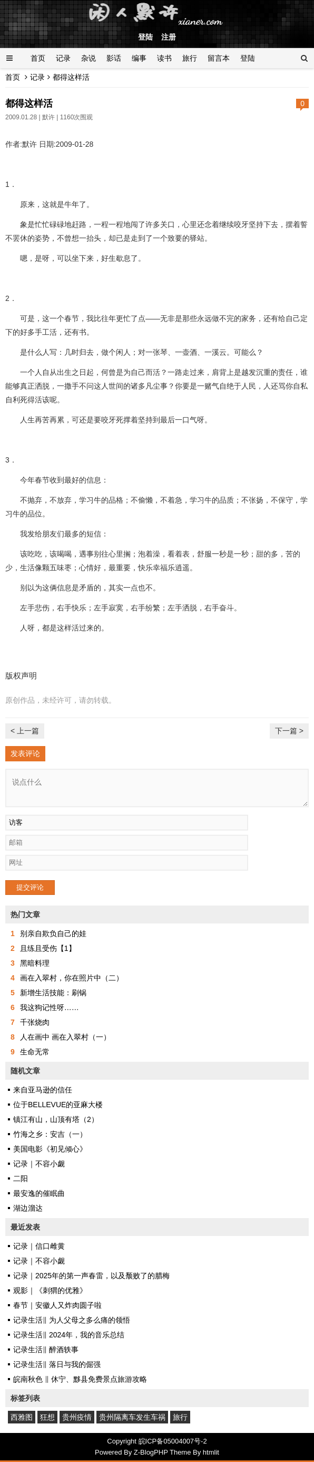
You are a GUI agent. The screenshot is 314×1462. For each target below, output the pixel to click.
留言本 (219, 58)
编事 (139, 58)
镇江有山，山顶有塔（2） (56, 1119)
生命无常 (35, 1052)
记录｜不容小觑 (39, 1163)
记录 (63, 58)
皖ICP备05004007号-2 (173, 1441)
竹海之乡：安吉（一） (50, 1134)
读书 (164, 58)
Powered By (114, 1452)
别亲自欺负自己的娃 (53, 933)
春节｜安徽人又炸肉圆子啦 (57, 1305)
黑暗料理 (35, 963)
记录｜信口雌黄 (39, 1246)
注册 (168, 37)
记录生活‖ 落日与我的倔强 (57, 1364)
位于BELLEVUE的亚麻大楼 (58, 1104)
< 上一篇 (25, 731)
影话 (113, 58)
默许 (48, 117)
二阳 (20, 1178)
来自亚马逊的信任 (42, 1090)
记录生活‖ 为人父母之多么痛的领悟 (71, 1320)
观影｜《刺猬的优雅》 (50, 1290)
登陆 (145, 37)
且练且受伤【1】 (48, 948)
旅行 (189, 58)
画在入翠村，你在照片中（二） (71, 978)
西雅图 (22, 1417)
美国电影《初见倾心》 (50, 1149)
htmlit (211, 1452)
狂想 (47, 1417)
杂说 (88, 58)
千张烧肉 (35, 1022)
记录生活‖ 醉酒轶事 (45, 1349)
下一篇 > (289, 731)
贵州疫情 (77, 1417)
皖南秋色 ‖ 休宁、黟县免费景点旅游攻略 (80, 1379)
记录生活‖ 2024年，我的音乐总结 (68, 1335)
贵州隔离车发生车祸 (132, 1417)
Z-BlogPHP (151, 1452)
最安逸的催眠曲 (39, 1193)
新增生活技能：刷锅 (53, 992)
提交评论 (30, 887)
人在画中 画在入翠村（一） (65, 1037)
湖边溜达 (28, 1208)
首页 (38, 58)
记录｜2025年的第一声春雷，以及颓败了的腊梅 (91, 1275)
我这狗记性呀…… (49, 1007)
